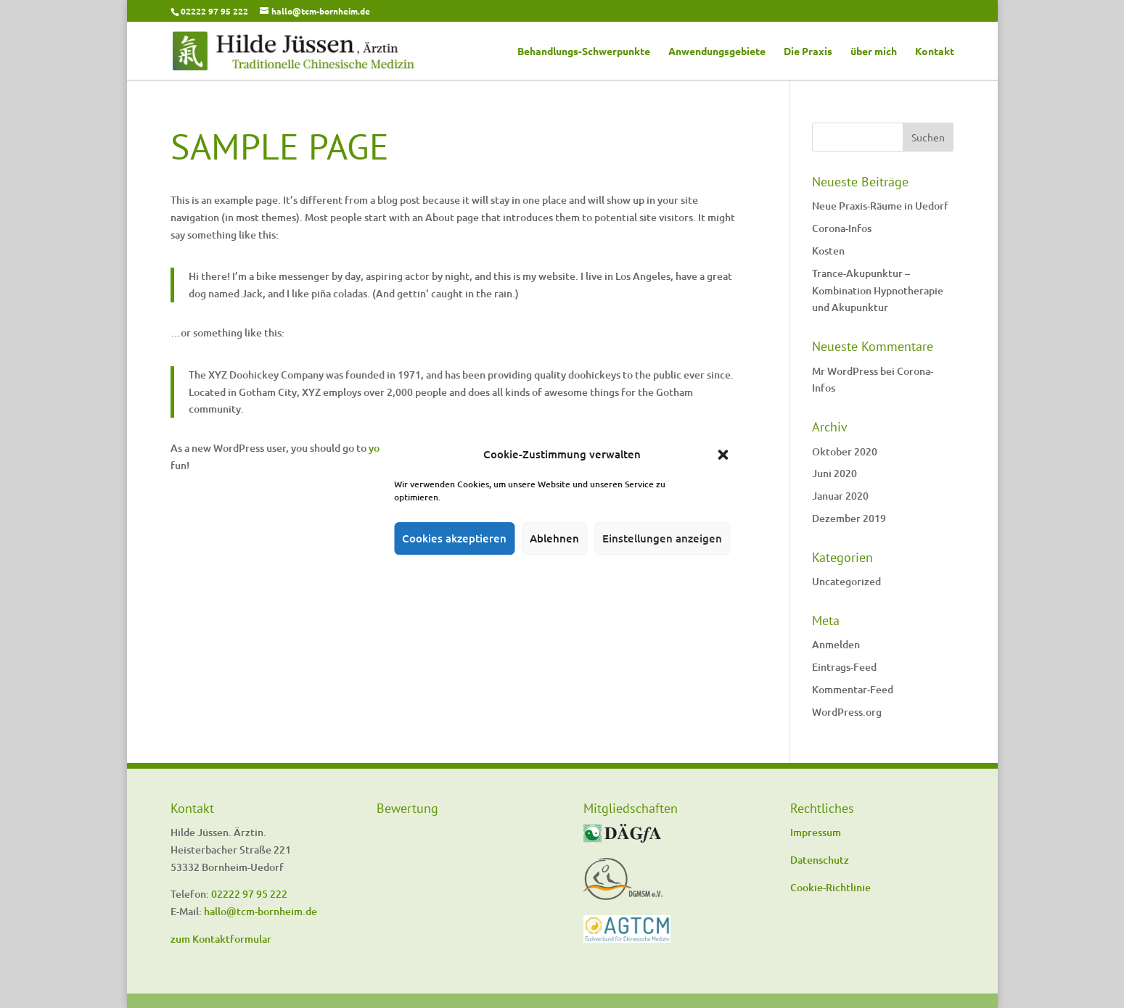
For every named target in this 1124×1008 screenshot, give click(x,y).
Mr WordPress (845, 371)
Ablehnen (554, 538)
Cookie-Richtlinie (830, 887)
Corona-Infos (841, 228)
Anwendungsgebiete (717, 51)
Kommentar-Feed (852, 689)
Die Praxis (808, 51)
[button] (722, 454)
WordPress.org (847, 712)
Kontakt (934, 51)
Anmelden (836, 644)
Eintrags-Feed (844, 667)
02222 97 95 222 (214, 11)
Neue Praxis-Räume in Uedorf (880, 205)
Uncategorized (846, 581)
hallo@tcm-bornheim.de (260, 911)
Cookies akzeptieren (454, 538)
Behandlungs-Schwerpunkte (583, 51)
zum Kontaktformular (221, 939)
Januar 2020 (840, 496)
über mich (873, 51)
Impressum (815, 832)
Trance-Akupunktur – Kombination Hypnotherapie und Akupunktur (877, 290)
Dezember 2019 (849, 518)
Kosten (828, 250)
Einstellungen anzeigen (662, 538)
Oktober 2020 (844, 451)
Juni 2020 (834, 473)
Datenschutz (819, 860)
